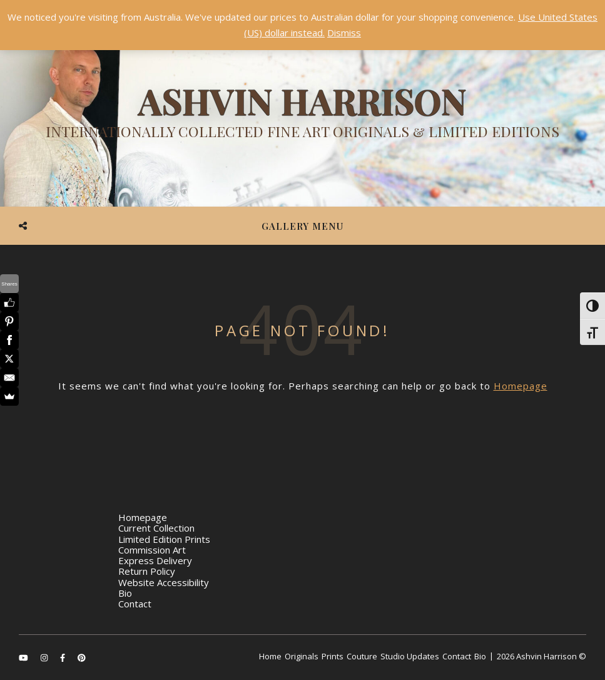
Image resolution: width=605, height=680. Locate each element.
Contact (134, 603)
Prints (332, 656)
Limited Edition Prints (164, 539)
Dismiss (344, 32)
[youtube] (24, 657)
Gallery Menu (302, 226)
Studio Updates (409, 656)
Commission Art (152, 549)
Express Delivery (155, 560)
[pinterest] (82, 657)
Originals (301, 656)
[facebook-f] (63, 657)
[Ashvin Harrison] (302, 116)
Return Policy (146, 571)
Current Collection (156, 528)
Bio (125, 593)
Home (270, 656)
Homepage (520, 385)
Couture (362, 656)
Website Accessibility (163, 582)
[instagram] (45, 657)
